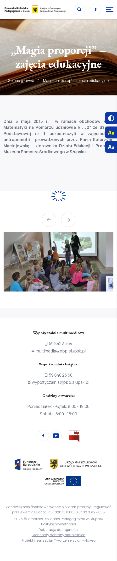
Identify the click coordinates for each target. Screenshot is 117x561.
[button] (49, 220)
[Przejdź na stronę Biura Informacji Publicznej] (74, 437)
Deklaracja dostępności (58, 529)
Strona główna (21, 80)
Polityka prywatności (58, 524)
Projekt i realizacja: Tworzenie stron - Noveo (59, 540)
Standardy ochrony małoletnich (58, 534)
